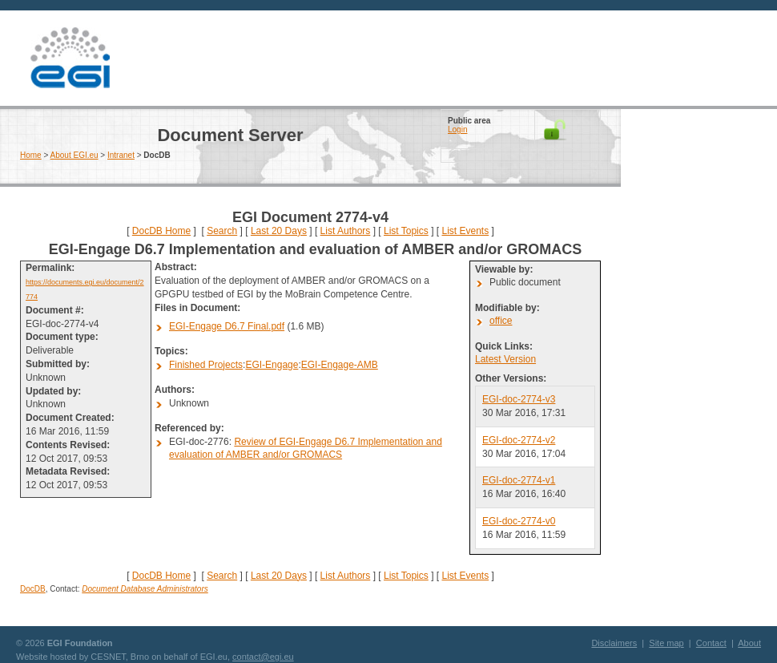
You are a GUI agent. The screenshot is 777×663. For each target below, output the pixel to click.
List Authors (345, 230)
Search (222, 230)
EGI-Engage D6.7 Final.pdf (226, 326)
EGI (69, 58)
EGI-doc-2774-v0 (518, 521)
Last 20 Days (279, 230)
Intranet (121, 155)
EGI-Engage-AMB (339, 364)
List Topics (406, 230)
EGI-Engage (271, 364)
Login (457, 129)
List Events (465, 230)
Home (31, 155)
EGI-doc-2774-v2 (518, 440)
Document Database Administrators (144, 588)
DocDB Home (161, 230)
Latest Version (505, 359)
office (500, 320)
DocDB (33, 588)
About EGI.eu (74, 155)
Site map (666, 643)
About (749, 643)
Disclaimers (614, 643)
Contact (711, 643)
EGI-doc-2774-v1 (518, 480)
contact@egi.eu (263, 656)
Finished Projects (206, 364)
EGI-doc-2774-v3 (518, 399)
